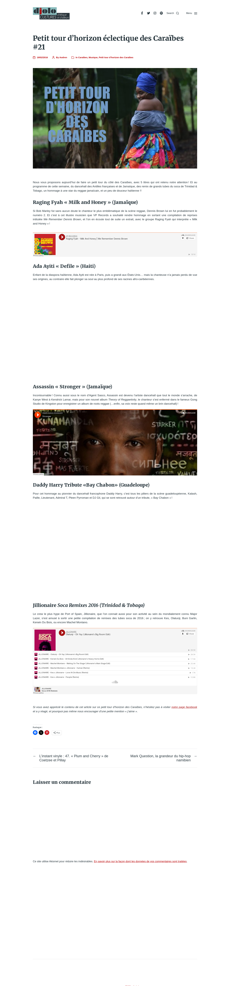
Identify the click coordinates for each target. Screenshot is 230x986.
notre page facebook (184, 707)
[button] (172, 13)
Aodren (63, 57)
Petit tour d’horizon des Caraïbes (116, 57)
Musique (93, 57)
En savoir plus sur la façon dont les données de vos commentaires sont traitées (140, 861)
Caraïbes (82, 57)
